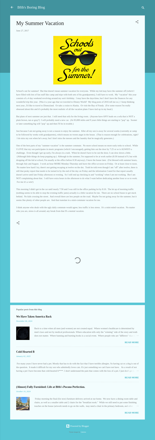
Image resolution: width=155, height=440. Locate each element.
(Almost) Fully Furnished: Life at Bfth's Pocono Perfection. (50, 386)
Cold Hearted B (25, 351)
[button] (137, 22)
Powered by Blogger (77, 426)
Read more (132, 342)
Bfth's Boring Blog (31, 7)
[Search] (143, 8)
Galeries (83, 432)
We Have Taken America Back (34, 316)
